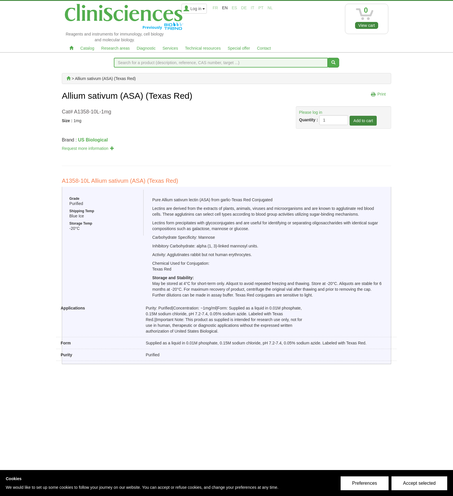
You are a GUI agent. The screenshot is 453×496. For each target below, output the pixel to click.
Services (170, 48)
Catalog (87, 48)
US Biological (93, 139)
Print (381, 94)
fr (215, 7)
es (234, 7)
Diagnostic (146, 48)
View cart (366, 25)
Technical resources (203, 48)
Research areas (115, 48)
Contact (264, 48)
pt (260, 7)
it (252, 7)
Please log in (310, 112)
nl (270, 7)
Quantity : (308, 120)
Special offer (239, 48)
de (244, 7)
